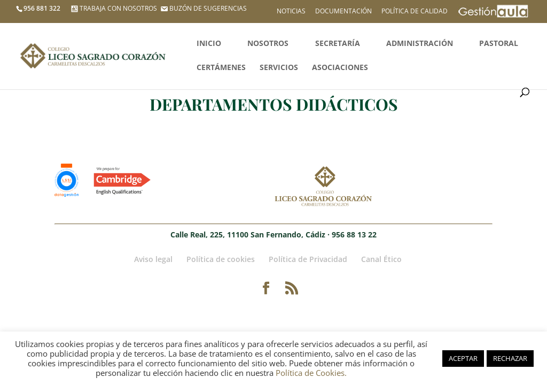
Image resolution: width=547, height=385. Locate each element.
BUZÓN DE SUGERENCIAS (203, 8)
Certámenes (221, 68)
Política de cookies (220, 259)
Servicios (279, 68)
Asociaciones (340, 68)
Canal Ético (381, 259)
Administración (419, 44)
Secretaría (337, 44)
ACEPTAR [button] (463, 358)
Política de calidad (414, 12)
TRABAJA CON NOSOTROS (113, 8)
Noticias (291, 12)
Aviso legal (153, 259)
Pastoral (498, 44)
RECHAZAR (510, 358)
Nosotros (267, 44)
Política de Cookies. (311, 372)
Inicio (209, 44)
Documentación (343, 12)
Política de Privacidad (308, 259)
